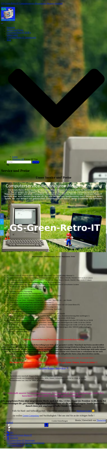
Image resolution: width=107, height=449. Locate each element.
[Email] (2, 233)
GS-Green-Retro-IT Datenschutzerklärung (25, 443)
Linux (15, 157)
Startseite (11, 27)
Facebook (9, 425)
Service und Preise (15, 30)
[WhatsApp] (2, 227)
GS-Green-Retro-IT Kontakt (19, 445)
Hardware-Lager (84, 411)
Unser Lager (12, 35)
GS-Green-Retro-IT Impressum (21, 440)
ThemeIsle (101, 420)
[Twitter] (2, 222)
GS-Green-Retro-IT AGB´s (19, 32)
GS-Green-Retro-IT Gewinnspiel (21, 37)
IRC (10, 432)
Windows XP (18, 159)
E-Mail (10, 422)
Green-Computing (31, 415)
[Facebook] (2, 216)
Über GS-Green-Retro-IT (19, 435)
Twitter (9, 428)
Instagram (9, 430)
